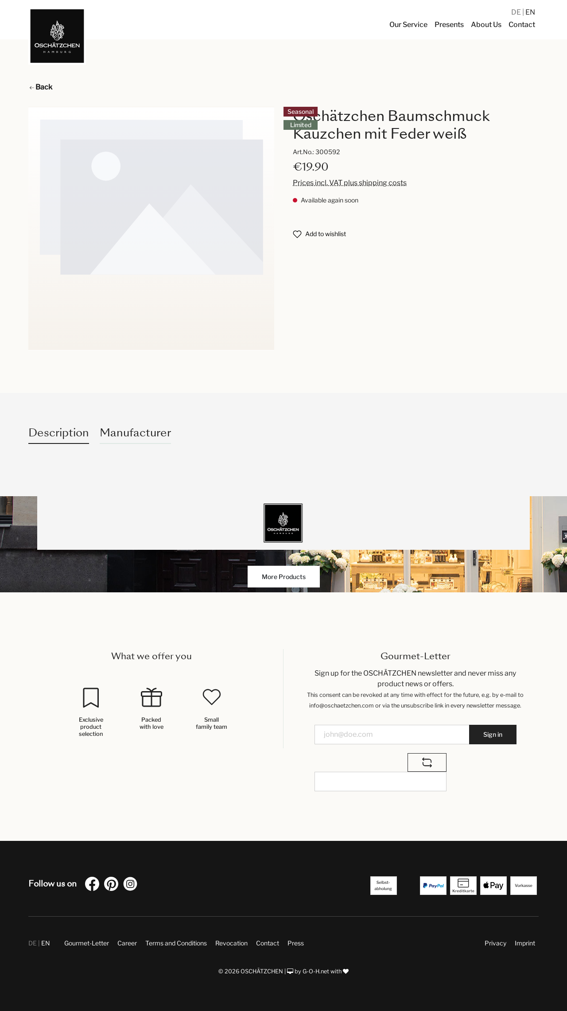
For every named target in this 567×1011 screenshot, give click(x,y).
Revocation (231, 943)
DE (516, 12)
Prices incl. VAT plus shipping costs (350, 183)
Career (127, 943)
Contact (267, 943)
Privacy (495, 943)
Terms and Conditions (176, 943)
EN (530, 12)
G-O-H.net (316, 971)
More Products (284, 576)
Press (295, 943)
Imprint (525, 943)
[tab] (58, 432)
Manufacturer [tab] (135, 432)
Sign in (492, 734)
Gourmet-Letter (86, 943)
